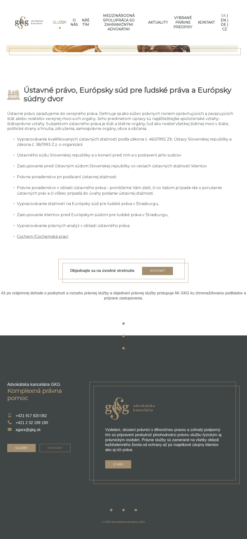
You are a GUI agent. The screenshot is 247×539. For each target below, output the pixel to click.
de (223, 24)
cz (224, 29)
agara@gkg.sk (28, 430)
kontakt (55, 448)
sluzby (21, 448)
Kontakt (206, 22)
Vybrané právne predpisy (182, 22)
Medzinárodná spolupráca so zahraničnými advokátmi (119, 22)
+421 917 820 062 (31, 416)
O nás (74, 22)
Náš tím (85, 22)
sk (223, 16)
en (223, 20)
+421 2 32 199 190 (32, 423)
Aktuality (158, 22)
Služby (60, 22)
